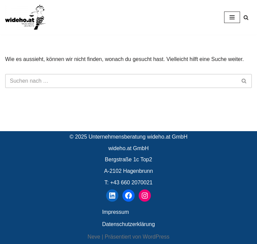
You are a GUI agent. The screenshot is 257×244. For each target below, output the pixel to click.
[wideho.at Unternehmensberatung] (25, 17)
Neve (93, 237)
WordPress (156, 237)
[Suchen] (246, 17)
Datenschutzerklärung (128, 224)
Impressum (115, 212)
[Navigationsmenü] (232, 17)
